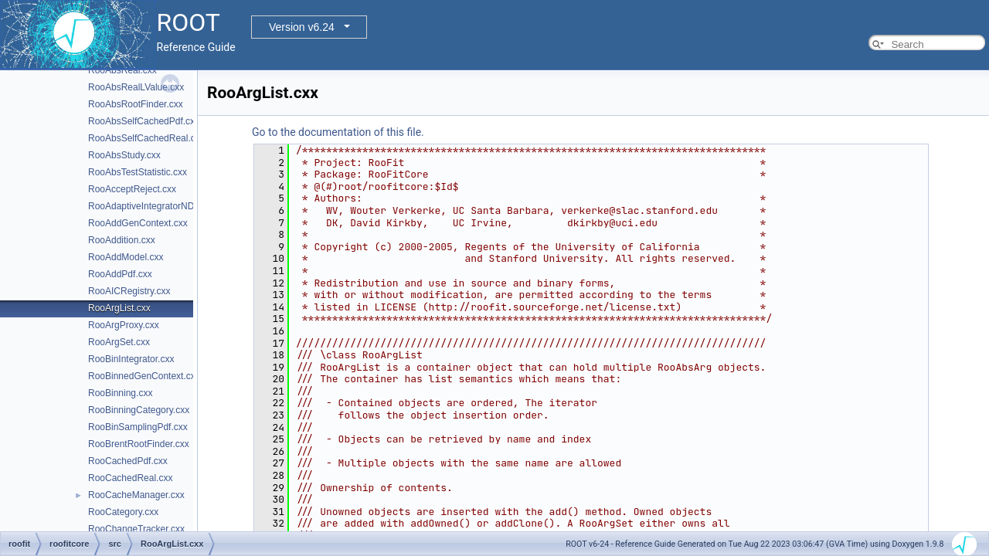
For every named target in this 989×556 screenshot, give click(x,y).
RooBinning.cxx (120, 393)
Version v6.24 (302, 27)
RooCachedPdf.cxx (128, 461)
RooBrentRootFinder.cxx (138, 444)
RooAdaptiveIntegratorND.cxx (149, 206)
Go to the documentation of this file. (338, 132)
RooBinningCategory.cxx (138, 410)
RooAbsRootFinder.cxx (135, 104)
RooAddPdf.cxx (120, 274)
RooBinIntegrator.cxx (131, 359)
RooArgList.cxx (119, 308)
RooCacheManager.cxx (136, 495)
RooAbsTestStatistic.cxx (137, 172)
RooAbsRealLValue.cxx (136, 87)
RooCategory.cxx (123, 512)
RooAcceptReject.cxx (132, 189)
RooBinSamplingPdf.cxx (138, 427)
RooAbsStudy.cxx (124, 155)
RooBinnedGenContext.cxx (144, 376)
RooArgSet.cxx (119, 342)
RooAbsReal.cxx (122, 70)
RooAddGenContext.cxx (138, 223)
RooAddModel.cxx (125, 257)
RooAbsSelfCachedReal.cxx (146, 138)
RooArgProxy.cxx (123, 325)
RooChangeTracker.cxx (136, 529)
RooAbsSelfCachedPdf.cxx (143, 121)
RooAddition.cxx (121, 240)
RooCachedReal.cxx (130, 478)
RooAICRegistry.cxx (129, 291)
